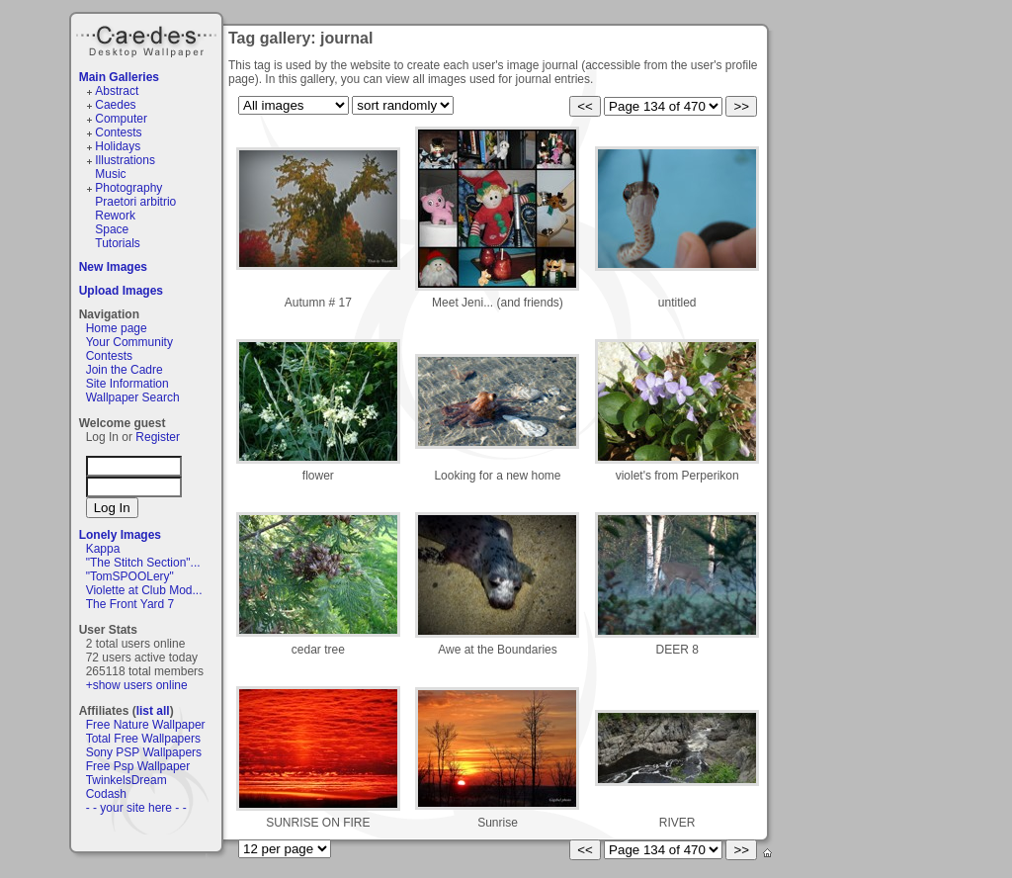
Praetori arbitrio (135, 202)
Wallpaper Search (133, 397)
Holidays (117, 146)
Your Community (129, 342)
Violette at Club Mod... (144, 590)
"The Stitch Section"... (143, 563)
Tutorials (117, 243)
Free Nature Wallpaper (146, 725)
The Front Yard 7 (130, 604)
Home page (116, 328)
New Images (113, 267)
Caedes (148, 38)
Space (111, 229)
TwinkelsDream (126, 780)
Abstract (116, 91)
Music (110, 174)
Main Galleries (119, 77)
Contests (118, 132)
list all (153, 711)
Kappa (103, 549)
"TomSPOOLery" (130, 576)
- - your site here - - (136, 808)
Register (157, 437)
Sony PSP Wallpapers (144, 752)
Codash (106, 794)
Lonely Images (120, 535)
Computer (121, 119)
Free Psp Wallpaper (138, 766)
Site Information (127, 384)
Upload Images (121, 291)
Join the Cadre (124, 370)
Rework (115, 215)
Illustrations (125, 160)
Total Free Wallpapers (143, 739)
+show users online (137, 685)
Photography (128, 188)
